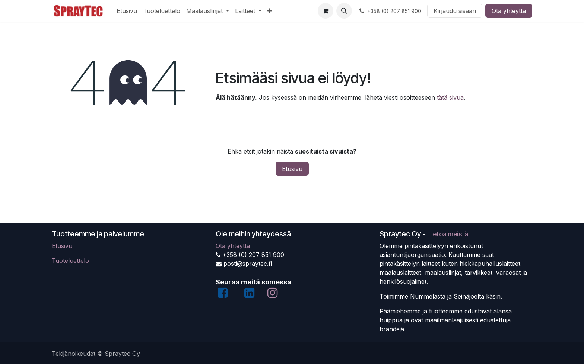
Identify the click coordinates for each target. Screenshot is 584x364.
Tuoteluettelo (70, 260)
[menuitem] (127, 10)
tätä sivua (450, 97)
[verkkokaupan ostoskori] (325, 11)
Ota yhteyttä (509, 11)
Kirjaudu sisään (455, 11)
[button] (344, 11)
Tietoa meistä (447, 234)
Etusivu (292, 169)
